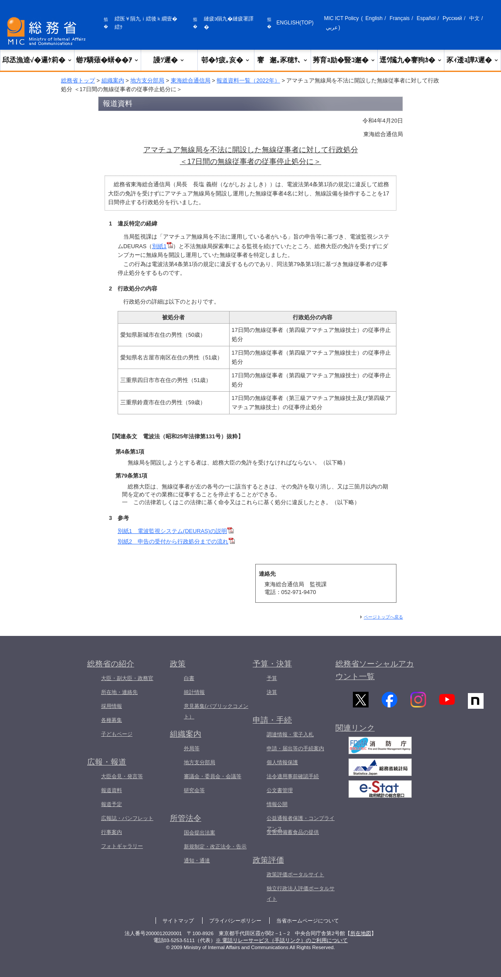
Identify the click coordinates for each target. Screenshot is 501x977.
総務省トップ (78, 80)
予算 (272, 678)
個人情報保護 (282, 762)
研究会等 (194, 790)
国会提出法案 (199, 833)
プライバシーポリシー (235, 920)
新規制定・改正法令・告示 (215, 847)
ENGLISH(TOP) (295, 23)
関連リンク (355, 732)
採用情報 (111, 706)
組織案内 (113, 80)
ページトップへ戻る (383, 617)
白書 (189, 678)
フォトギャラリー (122, 846)
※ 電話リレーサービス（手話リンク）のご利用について (282, 940)
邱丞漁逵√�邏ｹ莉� (37, 60)
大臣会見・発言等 (122, 776)
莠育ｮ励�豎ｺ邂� (344, 60)
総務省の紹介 (110, 663)
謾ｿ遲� (169, 60)
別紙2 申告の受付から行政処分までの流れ (176, 541)
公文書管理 (280, 790)
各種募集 (111, 720)
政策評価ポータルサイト (295, 874)
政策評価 (268, 860)
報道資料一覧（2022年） (248, 80)
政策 (178, 663)
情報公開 (277, 804)
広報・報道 (106, 762)
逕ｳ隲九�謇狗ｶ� (410, 60)
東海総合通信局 (190, 80)
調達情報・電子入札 (290, 734)
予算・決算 (272, 663)
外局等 (192, 748)
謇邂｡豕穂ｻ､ (282, 60)
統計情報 (194, 692)
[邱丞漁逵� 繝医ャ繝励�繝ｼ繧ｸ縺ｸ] (48, 31)
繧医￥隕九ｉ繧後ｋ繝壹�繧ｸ (146, 23)
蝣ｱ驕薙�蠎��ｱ (107, 60)
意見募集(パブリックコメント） (216, 711)
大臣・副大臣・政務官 (127, 678)
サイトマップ (178, 920)
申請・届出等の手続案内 (295, 748)
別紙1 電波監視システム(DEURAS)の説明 (176, 531)
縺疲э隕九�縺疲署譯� (229, 23)
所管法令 (185, 818)
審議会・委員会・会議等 (212, 776)
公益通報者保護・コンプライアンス (301, 823)
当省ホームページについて (307, 920)
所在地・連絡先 (119, 692)
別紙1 (162, 246)
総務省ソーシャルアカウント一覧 (374, 670)
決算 (272, 692)
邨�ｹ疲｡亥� (225, 60)
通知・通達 (197, 860)
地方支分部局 (147, 80)
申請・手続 (272, 720)
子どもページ (116, 734)
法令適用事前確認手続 (293, 776)
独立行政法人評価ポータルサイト (301, 893)
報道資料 (111, 790)
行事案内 (111, 832)
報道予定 (111, 804)
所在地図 (360, 933)
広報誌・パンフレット (127, 818)
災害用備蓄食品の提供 (293, 832)
